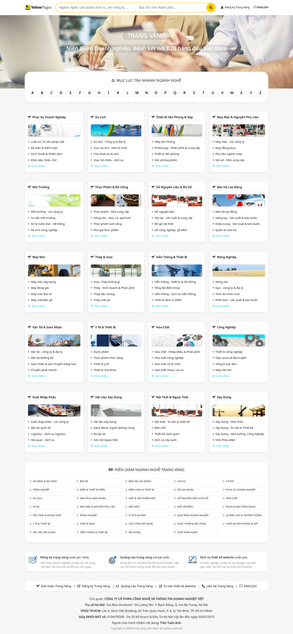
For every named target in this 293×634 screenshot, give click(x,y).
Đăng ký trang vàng (64, 557)
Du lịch (100, 117)
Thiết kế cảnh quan (167, 434)
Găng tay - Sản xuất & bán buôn (236, 218)
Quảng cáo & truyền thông (244, 515)
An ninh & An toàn (45, 481)
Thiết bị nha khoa (105, 370)
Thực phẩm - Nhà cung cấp (111, 211)
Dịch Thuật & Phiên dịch (46, 154)
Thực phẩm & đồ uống (111, 187)
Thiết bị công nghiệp (228, 352)
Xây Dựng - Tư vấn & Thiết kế (234, 428)
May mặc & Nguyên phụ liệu (237, 117)
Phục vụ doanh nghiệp (49, 117)
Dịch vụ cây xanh (166, 440)
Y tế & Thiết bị (105, 327)
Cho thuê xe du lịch (106, 154)
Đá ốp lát (99, 434)
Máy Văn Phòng (165, 141)
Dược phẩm (101, 352)
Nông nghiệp (226, 257)
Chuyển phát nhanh (44, 370)
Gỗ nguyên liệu (164, 211)
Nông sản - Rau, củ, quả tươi (112, 218)
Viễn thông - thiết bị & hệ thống (175, 282)
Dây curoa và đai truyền (230, 358)
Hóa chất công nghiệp (169, 358)
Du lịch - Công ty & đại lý (110, 141)
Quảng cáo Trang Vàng (137, 586)
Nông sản (221, 282)
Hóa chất (162, 327)
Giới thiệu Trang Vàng (56, 586)
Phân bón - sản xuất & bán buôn (236, 300)
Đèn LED (160, 428)
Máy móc (38, 257)
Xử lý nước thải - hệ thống (48, 224)
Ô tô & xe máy (137, 515)
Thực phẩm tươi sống (108, 224)
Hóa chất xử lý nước (168, 364)
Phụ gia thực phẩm (106, 230)
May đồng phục (225, 148)
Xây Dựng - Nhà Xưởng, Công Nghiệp (239, 434)
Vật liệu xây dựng (108, 397)
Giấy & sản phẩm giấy (142, 498)
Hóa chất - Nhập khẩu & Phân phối (177, 352)
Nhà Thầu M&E (225, 440)
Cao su (181, 481)
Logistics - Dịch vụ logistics (48, 434)
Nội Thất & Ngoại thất (172, 397)
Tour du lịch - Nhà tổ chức (110, 148)
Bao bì (84, 481)
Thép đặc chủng (104, 294)
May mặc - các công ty (229, 141)
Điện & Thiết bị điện (92, 489)
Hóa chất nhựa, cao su (169, 370)
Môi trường (40, 187)
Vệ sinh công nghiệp (44, 230)
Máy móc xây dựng (43, 282)
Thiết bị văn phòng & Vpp (174, 117)
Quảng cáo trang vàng (144, 557)
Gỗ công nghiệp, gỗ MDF (171, 230)
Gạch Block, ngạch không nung (114, 428)
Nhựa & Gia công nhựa (240, 506)
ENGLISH (261, 7)
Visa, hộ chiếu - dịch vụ (109, 160)
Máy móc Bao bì (41, 294)
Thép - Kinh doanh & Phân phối (114, 288)
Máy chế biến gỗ (41, 300)
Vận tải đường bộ (42, 358)
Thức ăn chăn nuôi (227, 294)
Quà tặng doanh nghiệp (193, 515)
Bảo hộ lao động (229, 187)
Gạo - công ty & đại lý (229, 288)
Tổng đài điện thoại (167, 288)
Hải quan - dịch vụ (42, 440)
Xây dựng (224, 397)
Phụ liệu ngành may (228, 154)
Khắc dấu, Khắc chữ (44, 160)
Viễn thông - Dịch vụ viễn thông (175, 294)
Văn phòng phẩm (166, 160)
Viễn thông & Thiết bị (171, 257)
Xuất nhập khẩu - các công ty (50, 422)
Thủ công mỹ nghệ (141, 523)
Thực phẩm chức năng (108, 358)
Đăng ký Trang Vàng (235, 7)
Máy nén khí (223, 370)
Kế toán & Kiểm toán (44, 148)
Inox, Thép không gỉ (107, 282)
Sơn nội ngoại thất (106, 440)
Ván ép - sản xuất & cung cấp (173, 218)
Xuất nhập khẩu (44, 397)
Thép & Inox (104, 257)
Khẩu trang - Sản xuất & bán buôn (237, 224)
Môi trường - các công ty (47, 211)
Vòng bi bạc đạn (226, 364)
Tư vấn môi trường (43, 218)
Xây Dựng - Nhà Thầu (229, 422)
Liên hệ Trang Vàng (219, 586)
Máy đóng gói (40, 288)
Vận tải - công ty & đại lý (46, 352)
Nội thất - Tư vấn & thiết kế (172, 422)
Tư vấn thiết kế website (180, 586)
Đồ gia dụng (185, 489)
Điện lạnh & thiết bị (141, 489)
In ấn (36, 506)
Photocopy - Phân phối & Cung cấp (177, 148)
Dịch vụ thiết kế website (223, 557)
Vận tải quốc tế (40, 428)
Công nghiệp (226, 327)
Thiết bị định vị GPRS (168, 300)
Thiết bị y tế (101, 364)
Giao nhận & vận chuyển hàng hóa (53, 364)
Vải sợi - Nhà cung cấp (229, 160)
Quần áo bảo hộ (226, 230)
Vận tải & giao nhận (47, 327)
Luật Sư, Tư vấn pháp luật (47, 141)
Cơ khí (230, 481)
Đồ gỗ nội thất (164, 224)
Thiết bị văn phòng (167, 154)
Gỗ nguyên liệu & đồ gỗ (174, 187)
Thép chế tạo (102, 300)
